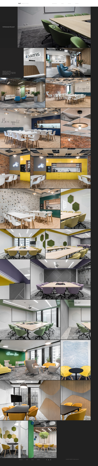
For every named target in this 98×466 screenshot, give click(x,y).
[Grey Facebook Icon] (46, 459)
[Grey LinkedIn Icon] (48, 459)
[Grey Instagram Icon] (50, 459)
